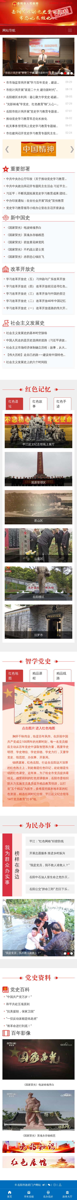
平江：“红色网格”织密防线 (46, 841)
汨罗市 (38, 635)
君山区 (38, 520)
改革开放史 (23, 269)
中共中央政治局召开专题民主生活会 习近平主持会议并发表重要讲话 (39, 186)
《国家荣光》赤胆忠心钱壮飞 (25, 256)
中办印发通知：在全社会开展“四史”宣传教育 (35, 200)
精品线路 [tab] (61, 675)
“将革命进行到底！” (19, 1026)
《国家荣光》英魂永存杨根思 (25, 235)
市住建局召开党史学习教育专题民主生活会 (34, 133)
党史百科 (20, 989)
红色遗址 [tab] (13, 403)
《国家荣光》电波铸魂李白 (23, 227)
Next (71, 147)
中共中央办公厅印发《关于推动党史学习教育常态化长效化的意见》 (39, 179)
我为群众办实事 (7, 865)
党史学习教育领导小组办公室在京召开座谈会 (35, 208)
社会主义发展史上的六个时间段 (26, 362)
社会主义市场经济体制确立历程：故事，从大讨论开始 (39, 347)
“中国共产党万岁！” (19, 996)
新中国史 (20, 217)
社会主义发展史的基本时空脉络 (26, 333)
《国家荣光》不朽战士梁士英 (25, 249)
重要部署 (20, 169)
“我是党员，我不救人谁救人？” (49, 865)
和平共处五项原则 (18, 1004)
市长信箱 (29, 1194)
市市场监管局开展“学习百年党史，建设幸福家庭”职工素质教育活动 (35, 82)
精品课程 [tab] (37, 675)
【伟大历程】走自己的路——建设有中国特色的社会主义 (39, 354)
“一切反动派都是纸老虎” (22, 1018)
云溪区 (38, 558)
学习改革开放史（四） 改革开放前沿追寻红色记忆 (38, 286)
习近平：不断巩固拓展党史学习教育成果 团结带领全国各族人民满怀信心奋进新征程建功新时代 (39, 193)
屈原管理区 (38, 482)
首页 (9, 1194)
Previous (6, 147)
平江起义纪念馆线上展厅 (38, 444)
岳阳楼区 (38, 597)
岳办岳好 (48, 1194)
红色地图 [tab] (13, 675)
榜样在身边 (17, 864)
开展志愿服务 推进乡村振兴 (47, 853)
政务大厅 (67, 1194)
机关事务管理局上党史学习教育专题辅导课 (34, 126)
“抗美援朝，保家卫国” (20, 1011)
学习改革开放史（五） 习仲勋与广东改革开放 (35, 279)
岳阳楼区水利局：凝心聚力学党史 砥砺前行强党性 (35, 97)
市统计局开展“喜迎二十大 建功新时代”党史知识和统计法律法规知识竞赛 (34, 72)
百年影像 (21, 1033)
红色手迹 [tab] (61, 403)
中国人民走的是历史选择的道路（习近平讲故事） (38, 340)
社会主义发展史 (28, 323)
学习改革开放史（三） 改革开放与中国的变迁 (35, 293)
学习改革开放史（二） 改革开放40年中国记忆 (36, 301)
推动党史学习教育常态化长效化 (26, 118)
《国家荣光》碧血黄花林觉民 (25, 242)
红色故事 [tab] (37, 403)
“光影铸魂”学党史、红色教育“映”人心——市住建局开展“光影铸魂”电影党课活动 (35, 104)
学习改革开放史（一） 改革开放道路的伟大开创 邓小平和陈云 (39, 308)
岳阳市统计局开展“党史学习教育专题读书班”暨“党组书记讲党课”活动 (35, 111)
